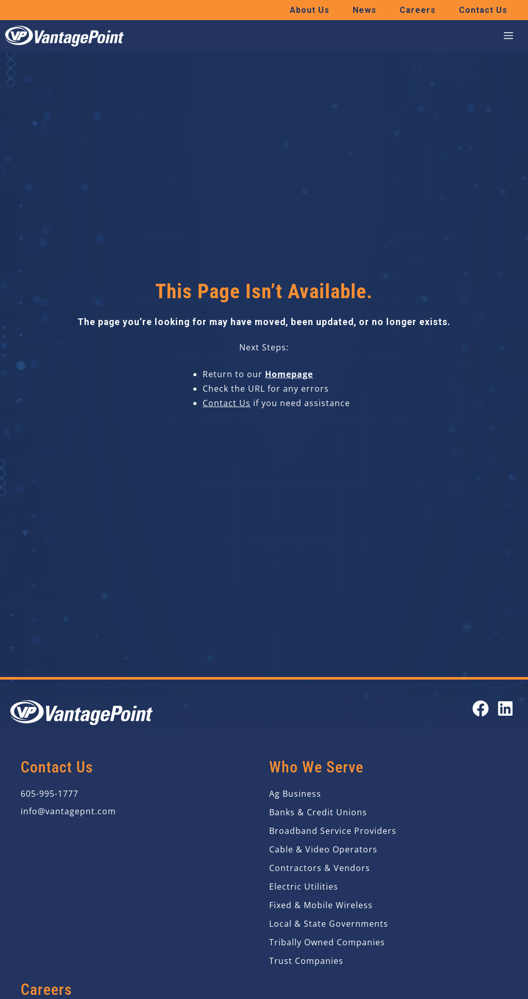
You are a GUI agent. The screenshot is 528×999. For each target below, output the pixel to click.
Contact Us (483, 10)
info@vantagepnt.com (68, 811)
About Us (309, 10)
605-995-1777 (49, 793)
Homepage (289, 374)
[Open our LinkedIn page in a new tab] (505, 708)
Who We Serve (316, 767)
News (364, 10)
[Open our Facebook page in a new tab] (480, 708)
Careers (418, 10)
